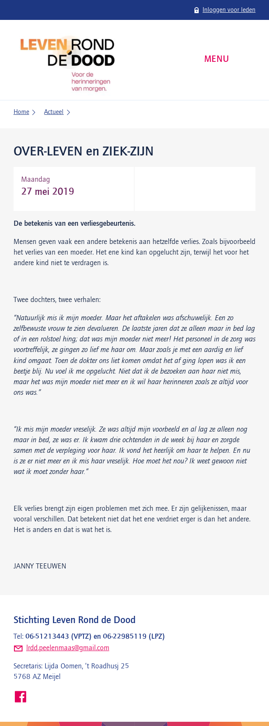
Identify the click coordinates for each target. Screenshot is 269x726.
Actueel (54, 112)
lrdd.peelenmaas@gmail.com (67, 648)
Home (21, 112)
